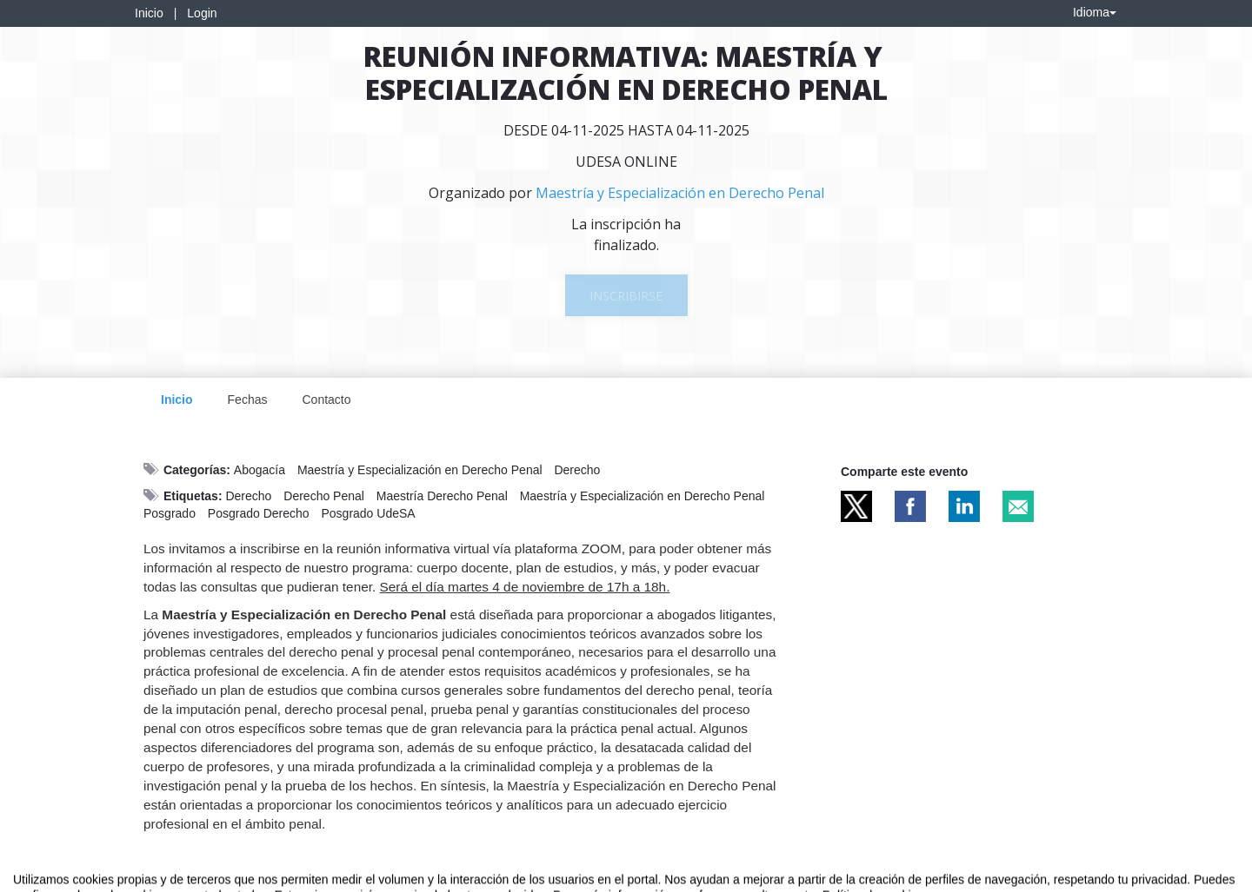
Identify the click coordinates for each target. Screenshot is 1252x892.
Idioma (1094, 12)
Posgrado (169, 513)
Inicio (149, 13)
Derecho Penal (323, 496)
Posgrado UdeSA (368, 513)
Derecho (577, 470)
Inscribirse (626, 295)
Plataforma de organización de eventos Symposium (635, 875)
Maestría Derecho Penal (442, 496)
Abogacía (259, 470)
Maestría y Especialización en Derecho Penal (420, 470)
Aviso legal (39, 875)
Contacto (326, 399)
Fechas (248, 399)
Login (201, 13)
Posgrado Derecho (259, 513)
